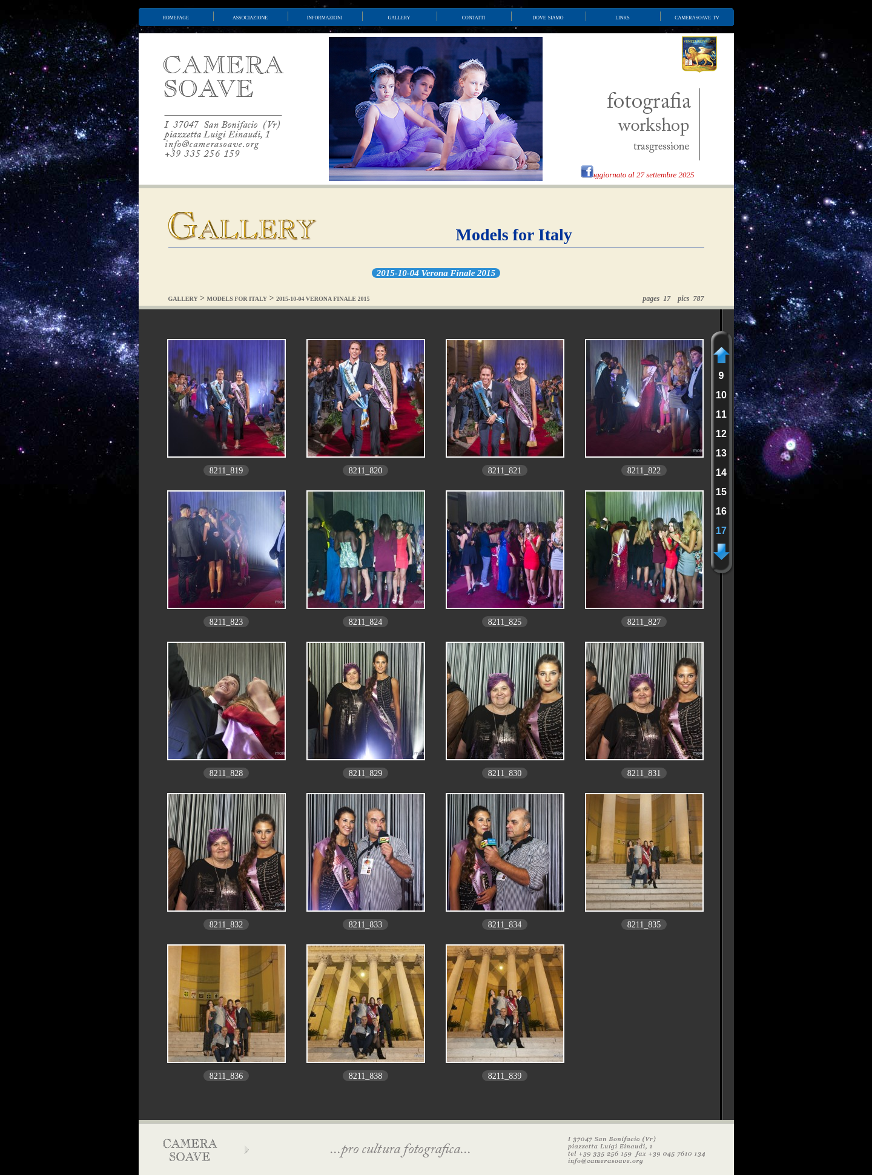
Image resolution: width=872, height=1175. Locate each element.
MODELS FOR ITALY (237, 298)
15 (721, 492)
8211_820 (365, 470)
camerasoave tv (697, 17)
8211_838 (365, 1076)
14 (721, 472)
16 (721, 511)
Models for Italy (514, 234)
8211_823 (226, 622)
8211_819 (226, 470)
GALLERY (183, 298)
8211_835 (644, 924)
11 (721, 414)
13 (721, 453)
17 (721, 530)
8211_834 (504, 924)
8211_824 (365, 622)
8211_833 (365, 924)
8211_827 (644, 622)
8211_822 (644, 470)
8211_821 (504, 470)
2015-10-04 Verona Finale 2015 (436, 273)
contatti (473, 17)
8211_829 (365, 773)
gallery (399, 17)
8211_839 (504, 1076)
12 (721, 434)
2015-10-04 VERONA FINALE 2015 (323, 298)
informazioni (325, 17)
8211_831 (644, 773)
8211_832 (226, 924)
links (622, 17)
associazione (250, 17)
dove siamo (548, 17)
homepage (175, 17)
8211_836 (226, 1076)
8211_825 (504, 622)
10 (721, 395)
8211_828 (226, 773)
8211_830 (504, 773)
